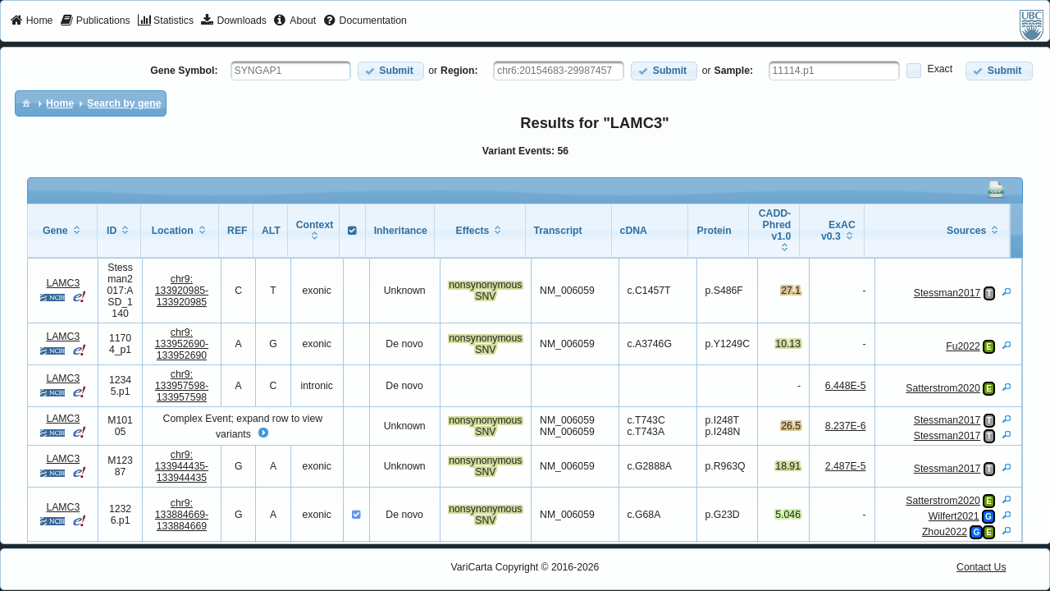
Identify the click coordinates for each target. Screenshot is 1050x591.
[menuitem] (32, 21)
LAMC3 (63, 283)
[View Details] (1006, 291)
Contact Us (981, 567)
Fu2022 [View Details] (963, 346)
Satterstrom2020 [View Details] (942, 388)
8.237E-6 (845, 426)
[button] (391, 71)
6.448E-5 (845, 386)
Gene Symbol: (183, 70)
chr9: (181, 290)
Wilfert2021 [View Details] (954, 516)
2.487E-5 (845, 466)
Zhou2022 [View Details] (944, 532)
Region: (459, 70)
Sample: (734, 70)
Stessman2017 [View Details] (947, 293)
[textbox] (291, 70)
